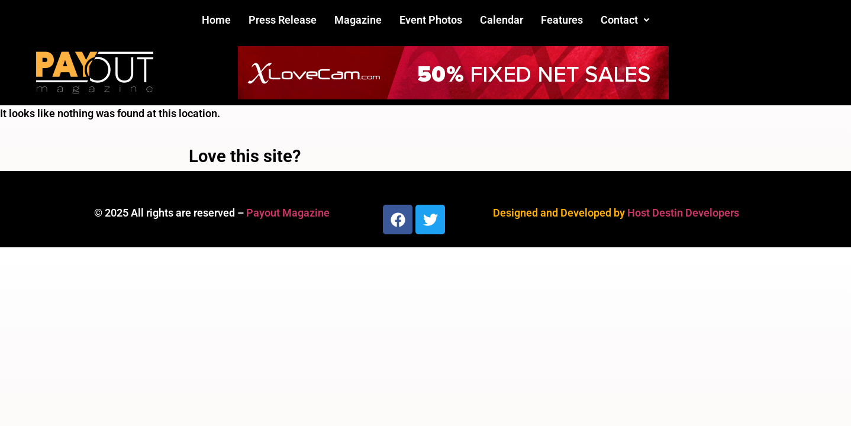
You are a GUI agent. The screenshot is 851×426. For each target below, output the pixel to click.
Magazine (358, 20)
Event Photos (430, 20)
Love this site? (245, 156)
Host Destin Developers (683, 212)
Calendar (501, 20)
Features (562, 20)
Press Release (283, 20)
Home (216, 20)
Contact (625, 20)
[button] (625, 20)
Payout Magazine (288, 212)
